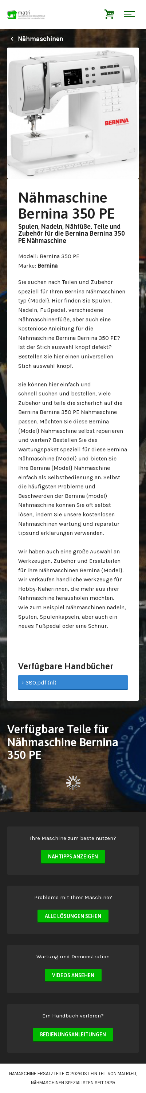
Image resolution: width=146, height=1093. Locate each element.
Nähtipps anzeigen (73, 857)
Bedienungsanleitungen (73, 1034)
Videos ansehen (73, 975)
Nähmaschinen (35, 39)
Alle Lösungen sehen (73, 916)
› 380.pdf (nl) (39, 682)
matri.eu (127, 1073)
